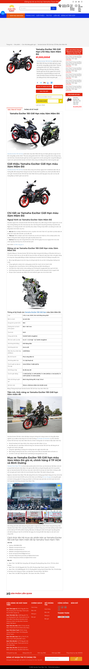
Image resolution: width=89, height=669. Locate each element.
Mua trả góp (44, 91)
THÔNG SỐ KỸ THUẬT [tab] (31, 109)
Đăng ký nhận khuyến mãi (44, 86)
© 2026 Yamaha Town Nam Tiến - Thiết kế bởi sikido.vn (44, 667)
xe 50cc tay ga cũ (19, 244)
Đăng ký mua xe (58, 86)
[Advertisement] (44, 31)
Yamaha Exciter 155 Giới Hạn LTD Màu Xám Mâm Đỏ (77, 101)
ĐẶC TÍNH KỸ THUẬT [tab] (14, 109)
